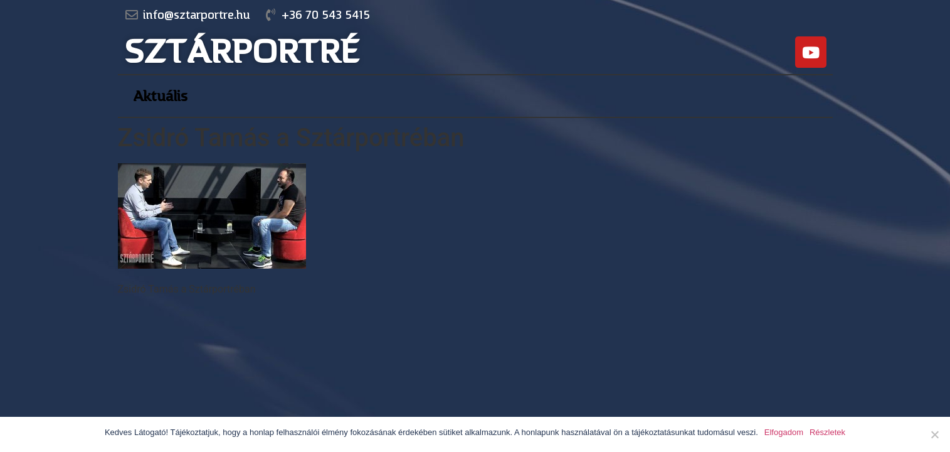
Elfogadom (783, 432)
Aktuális (160, 96)
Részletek (827, 432)
